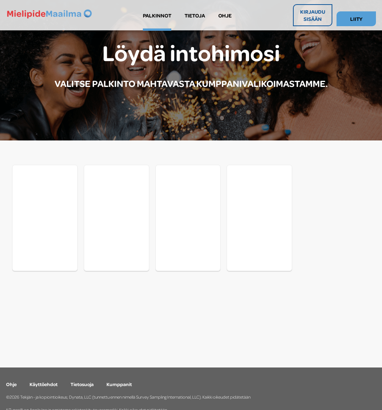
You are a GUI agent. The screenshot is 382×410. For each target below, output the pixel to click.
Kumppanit (119, 384)
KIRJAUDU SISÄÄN (312, 15)
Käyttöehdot (44, 384)
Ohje (11, 384)
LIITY (356, 18)
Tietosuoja (82, 384)
